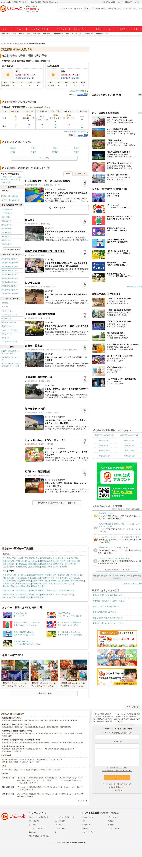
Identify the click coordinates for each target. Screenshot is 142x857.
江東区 (76, 152)
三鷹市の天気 (50, 575)
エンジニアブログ (88, 832)
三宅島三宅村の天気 (64, 594)
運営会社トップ (87, 817)
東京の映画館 (39, 742)
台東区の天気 (6, 229)
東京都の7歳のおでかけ (9, 286)
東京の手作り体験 (21, 727)
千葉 (34, 34)
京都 (75, 34)
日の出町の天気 (22, 590)
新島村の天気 (34, 594)
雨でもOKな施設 (81, 173)
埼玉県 (122, 576)
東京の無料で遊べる (27, 733)
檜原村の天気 (8, 594)
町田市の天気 (34, 578)
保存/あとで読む (108, 2)
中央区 (33, 148)
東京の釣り (44, 720)
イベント (19, 29)
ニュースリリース (35, 828)
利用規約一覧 (34, 821)
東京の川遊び (7, 736)
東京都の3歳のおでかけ (9, 270)
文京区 (12, 152)
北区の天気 (58, 564)
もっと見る (81, 801)
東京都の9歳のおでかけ (9, 294)
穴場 (140, 9)
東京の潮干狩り (54, 749)
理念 (83, 821)
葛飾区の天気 (46, 567)
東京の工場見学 (7, 727)
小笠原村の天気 (38, 597)
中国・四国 (89, 34)
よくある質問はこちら (117, 787)
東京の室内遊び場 (26, 742)
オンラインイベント (40, 29)
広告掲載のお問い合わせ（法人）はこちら (117, 771)
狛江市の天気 (63, 581)
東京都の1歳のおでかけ (9, 263)
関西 (67, 34)
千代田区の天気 (7, 209)
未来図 (110, 821)
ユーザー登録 (7, 770)
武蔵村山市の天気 (39, 583)
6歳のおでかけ (104, 451)
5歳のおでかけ (129, 445)
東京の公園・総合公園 (74, 733)
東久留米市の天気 (23, 583)
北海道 (13, 34)
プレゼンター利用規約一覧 (65, 817)
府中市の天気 (76, 575)
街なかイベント (7, 334)
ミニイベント (6, 338)
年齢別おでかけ (80, 29)
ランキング (61, 29)
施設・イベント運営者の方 (39, 817)
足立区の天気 (34, 567)
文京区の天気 (6, 225)
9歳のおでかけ (129, 456)
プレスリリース (113, 828)
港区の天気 (5, 217)
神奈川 (29, 34)
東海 (44, 34)
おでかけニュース (103, 29)
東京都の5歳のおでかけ (9, 278)
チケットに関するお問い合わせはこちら (117, 784)
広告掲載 (32, 825)
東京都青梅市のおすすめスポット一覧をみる (56, 503)
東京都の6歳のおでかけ (9, 282)
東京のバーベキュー (31, 720)
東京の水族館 (79, 742)
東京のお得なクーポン (10, 733)
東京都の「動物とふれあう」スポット (108, 623)
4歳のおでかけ (104, 445)
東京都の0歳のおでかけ (9, 259)
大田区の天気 (59, 561)
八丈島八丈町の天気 (66, 590)
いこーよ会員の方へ (117, 790)
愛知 (49, 34)
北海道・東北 (5, 34)
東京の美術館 (67, 742)
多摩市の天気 (54, 583)
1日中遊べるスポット (99, 9)
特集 (135, 29)
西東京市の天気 (38, 586)
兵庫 (80, 34)
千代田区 (12, 148)
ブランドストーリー (115, 817)
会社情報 (111, 825)
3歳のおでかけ (129, 440)
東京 (24, 34)
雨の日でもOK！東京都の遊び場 (106, 606)
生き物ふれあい (7, 311)
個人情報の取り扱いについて (117, 768)
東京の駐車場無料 (42, 733)
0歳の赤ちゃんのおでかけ (104, 435)
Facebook (32, 832)
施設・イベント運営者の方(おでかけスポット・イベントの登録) (37, 770)
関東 (20, 34)
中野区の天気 (21, 564)
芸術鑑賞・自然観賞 (8, 322)
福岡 (106, 34)
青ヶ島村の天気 (24, 597)
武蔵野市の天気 (36, 575)
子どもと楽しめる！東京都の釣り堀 (108, 618)
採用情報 (85, 828)
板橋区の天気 (8, 567)
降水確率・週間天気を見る (75, 131)
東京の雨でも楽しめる (10, 742)
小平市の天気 (61, 578)
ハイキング (127, 9)
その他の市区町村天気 (12, 249)
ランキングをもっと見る (131, 583)
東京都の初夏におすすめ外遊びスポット (109, 595)
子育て (122, 29)
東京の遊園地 (7, 720)
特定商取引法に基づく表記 (39, 836)
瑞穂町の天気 (8, 590)
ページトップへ (133, 707)
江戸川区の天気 (60, 567)
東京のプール (64, 720)
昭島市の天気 (8, 578)
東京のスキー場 (22, 749)
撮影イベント (6, 318)
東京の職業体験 (65, 727)
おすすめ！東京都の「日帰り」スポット (109, 601)
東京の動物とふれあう (37, 727)
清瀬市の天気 (8, 583)
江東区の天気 (6, 236)
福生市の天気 (50, 581)
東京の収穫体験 (52, 727)
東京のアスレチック (57, 733)
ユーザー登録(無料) (125, 2)
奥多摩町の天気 (36, 590)
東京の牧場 (54, 720)
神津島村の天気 (47, 594)
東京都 (137, 576)
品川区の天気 (6, 240)
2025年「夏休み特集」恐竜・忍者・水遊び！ (10, 352)
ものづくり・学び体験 (9, 330)
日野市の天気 (74, 578)
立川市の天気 (23, 575)
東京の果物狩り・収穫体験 (11, 751)
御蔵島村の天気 (9, 597)
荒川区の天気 (70, 564)
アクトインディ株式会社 (109, 813)
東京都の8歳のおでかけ (9, 290)
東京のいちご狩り (67, 749)
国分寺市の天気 (24, 581)
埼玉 (38, 34)
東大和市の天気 (77, 581)
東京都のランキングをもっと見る (117, 570)
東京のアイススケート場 (38, 749)
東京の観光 (75, 720)
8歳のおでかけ (104, 456)
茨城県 (101, 576)
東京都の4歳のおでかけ (9, 274)
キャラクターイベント (9, 342)
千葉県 (130, 576)
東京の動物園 (18, 720)
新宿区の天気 (6, 221)
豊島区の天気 (46, 564)
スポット (6, 29)
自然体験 (4, 303)
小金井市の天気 (47, 578)
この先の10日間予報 (77, 91)
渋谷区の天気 (8, 564)
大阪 (71, 34)
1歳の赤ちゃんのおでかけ (129, 435)
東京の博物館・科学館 (53, 742)
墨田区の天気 (6, 233)
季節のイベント (7, 326)
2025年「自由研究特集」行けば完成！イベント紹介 (11, 365)
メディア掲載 (60, 828)
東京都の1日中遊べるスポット (105, 612)
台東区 (33, 152)
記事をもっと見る (44, 693)
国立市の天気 (37, 581)
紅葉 (110, 9)
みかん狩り (117, 9)
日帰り (134, 9)
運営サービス (87, 825)
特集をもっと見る (134, 286)
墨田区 (55, 152)
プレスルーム (60, 825)
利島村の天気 (21, 594)
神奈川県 (117, 578)
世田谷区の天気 (73, 561)
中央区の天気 (6, 213)
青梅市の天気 (63, 575)
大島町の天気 (50, 590)
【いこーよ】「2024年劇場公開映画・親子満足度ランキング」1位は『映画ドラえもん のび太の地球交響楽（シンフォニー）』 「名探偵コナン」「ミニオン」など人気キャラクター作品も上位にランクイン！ (50, 780)
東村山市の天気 (9, 581)
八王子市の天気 (9, 575)
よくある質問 (60, 821)
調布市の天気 (21, 578)
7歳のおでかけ (129, 451)
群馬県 (115, 576)
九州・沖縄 (99, 34)
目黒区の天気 (6, 244)
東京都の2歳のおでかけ (9, 267)
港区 (55, 148)
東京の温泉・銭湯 (8, 749)
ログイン (138, 2)
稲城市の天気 (67, 583)
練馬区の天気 (21, 567)
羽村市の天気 (8, 586)
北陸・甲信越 (58, 34)
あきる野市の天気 (23, 586)
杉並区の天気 (34, 564)
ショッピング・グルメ (9, 315)
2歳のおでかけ (104, 440)
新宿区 (76, 148)
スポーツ (4, 307)
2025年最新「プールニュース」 (11, 358)
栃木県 (108, 576)
